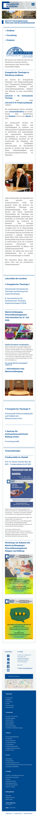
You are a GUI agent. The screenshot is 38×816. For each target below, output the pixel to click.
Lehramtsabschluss (16, 112)
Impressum (9, 813)
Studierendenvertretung (12, 748)
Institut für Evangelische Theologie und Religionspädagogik (20, 22)
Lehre (7, 704)
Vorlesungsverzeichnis (12, 763)
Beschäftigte (9, 724)
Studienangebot (10, 718)
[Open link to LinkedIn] (7, 663)
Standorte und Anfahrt (12, 777)
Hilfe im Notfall (10, 787)
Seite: (7, 807)
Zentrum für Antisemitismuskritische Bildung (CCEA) (16, 434)
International (9, 707)
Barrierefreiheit (28, 813)
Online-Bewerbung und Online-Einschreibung (18, 765)
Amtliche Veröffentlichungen (14, 728)
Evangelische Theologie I (18, 284)
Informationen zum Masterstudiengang (14, 370)
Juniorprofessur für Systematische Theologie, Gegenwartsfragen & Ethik (15, 300)
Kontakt (21, 651)
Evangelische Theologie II (18, 409)
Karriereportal (9, 722)
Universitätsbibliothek (12, 737)
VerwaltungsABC (10, 726)
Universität (8, 698)
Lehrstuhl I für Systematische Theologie (19, 97)
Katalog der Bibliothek (12, 767)
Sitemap (8, 796)
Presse (7, 779)
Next (32, 14)
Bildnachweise (10, 798)
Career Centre (9, 750)
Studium (10, 30)
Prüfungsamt (9, 744)
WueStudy (8, 759)
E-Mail (21, 665)
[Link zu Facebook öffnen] (7, 666)
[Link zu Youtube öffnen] (7, 670)
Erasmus (11, 40)
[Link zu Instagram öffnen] (7, 656)
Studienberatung (10, 743)
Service (8, 733)
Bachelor (12, 116)
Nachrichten (9, 720)
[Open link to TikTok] (7, 659)
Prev (5, 14)
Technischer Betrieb (11, 785)
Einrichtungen (9, 706)
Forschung (12, 35)
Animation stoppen (29, 17)
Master (28, 116)
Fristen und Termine (11, 716)
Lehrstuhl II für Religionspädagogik (18, 103)
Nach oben (8, 800)
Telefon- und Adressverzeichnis (14, 775)
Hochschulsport (10, 741)
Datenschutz (18, 813)
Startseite (8, 694)
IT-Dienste (8, 739)
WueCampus (9, 761)
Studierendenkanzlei (11, 746)
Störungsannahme (11, 783)
